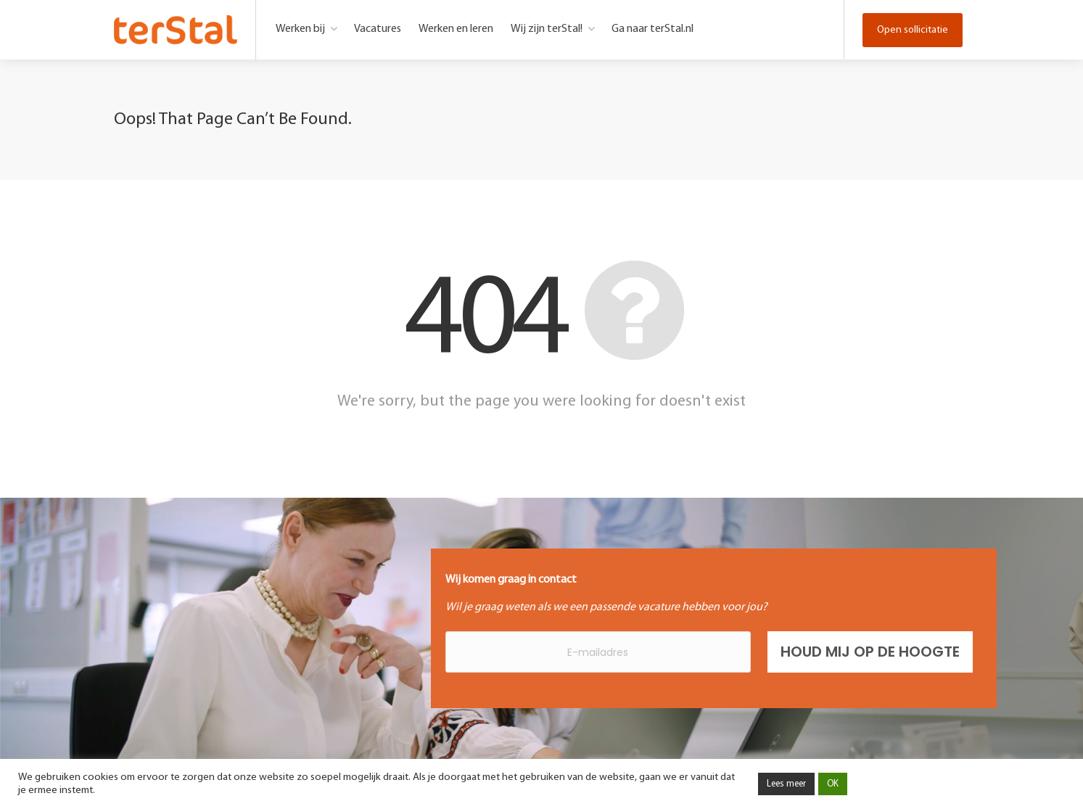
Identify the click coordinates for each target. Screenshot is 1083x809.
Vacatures (377, 29)
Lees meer (786, 784)
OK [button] (833, 784)
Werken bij (300, 29)
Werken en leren (456, 29)
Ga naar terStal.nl (652, 29)
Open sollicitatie (912, 30)
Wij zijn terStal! (546, 29)
